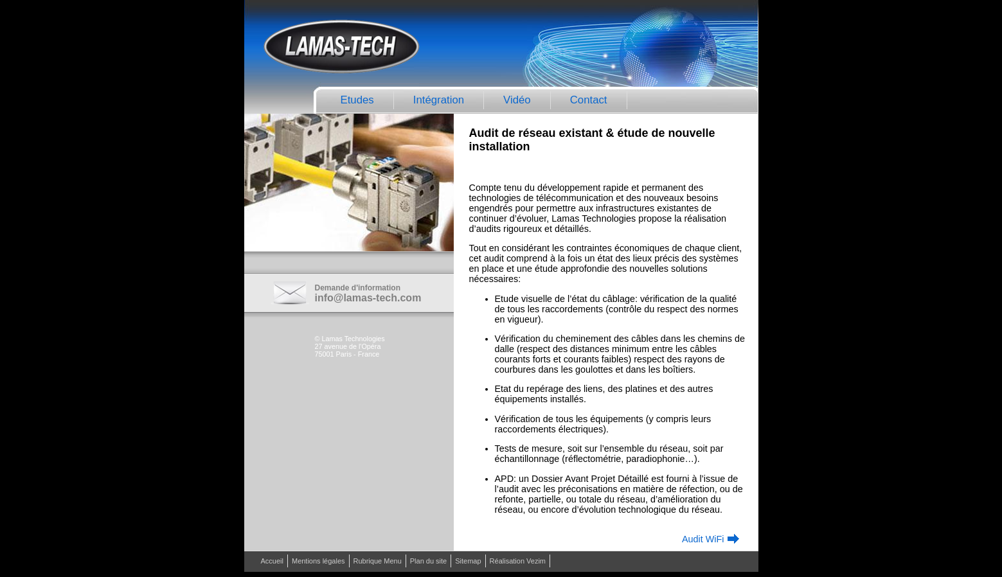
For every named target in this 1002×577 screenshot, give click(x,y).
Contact (588, 100)
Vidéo (517, 100)
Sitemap (468, 561)
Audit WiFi (703, 539)
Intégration (438, 100)
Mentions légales (318, 561)
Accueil (272, 561)
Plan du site (428, 561)
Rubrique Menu (377, 561)
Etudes (357, 100)
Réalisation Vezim (518, 561)
